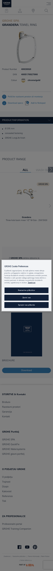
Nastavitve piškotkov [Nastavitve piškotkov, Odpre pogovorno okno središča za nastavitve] (26, 290)
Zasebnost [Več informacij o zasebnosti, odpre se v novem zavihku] (31, 283)
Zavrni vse (26, 297)
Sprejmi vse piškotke (26, 305)
